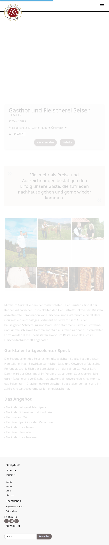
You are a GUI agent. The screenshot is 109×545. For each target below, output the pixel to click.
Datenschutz (11, 511)
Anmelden (44, 536)
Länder (9, 470)
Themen (9, 474)
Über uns (10, 495)
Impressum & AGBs (15, 506)
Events (9, 482)
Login (8, 490)
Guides (9, 486)
